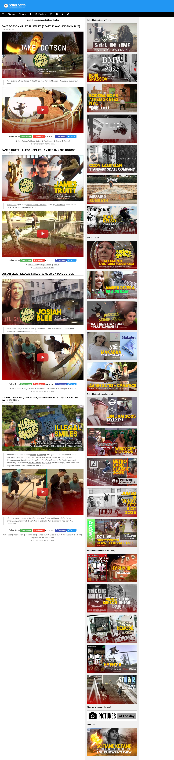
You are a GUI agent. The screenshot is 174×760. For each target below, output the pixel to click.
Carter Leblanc (35, 463)
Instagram (40, 136)
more (108, 20)
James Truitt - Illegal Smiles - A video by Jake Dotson (39, 150)
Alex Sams (62, 457)
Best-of (67, 141)
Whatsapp (27, 136)
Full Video (42, 205)
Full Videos (40, 14)
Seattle (55, 81)
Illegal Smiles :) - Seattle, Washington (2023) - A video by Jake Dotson (40, 398)
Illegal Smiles (23, 81)
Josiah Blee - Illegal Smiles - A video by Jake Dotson (38, 273)
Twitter (73, 136)
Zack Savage (26, 465)
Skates (22, 14)
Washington (63, 81)
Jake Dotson (12, 81)
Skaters (11, 14)
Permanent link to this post (43, 144)
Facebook (62, 136)
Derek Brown (51, 457)
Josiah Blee (11, 328)
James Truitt (11, 205)
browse (107, 707)
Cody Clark (46, 463)
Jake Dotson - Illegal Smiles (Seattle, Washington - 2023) (41, 26)
